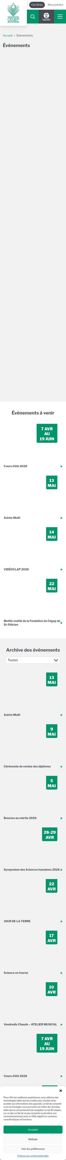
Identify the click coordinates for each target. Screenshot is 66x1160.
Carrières (37, 4)
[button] (60, 1090)
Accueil (7, 35)
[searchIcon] (32, 17)
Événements (25, 35)
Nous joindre (55, 4)
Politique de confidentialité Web (33, 1156)
